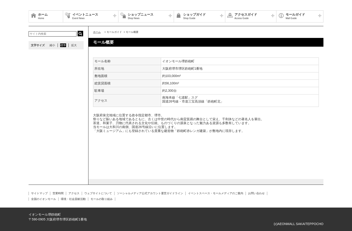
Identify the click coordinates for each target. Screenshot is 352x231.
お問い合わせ (256, 193)
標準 (63, 45)
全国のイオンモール (43, 199)
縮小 (52, 45)
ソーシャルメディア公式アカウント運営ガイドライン (150, 193)
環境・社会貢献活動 (73, 199)
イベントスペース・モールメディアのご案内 (215, 193)
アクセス (73, 193)
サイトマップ (39, 193)
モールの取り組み (102, 199)
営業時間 (58, 193)
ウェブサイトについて (98, 193)
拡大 (74, 45)
